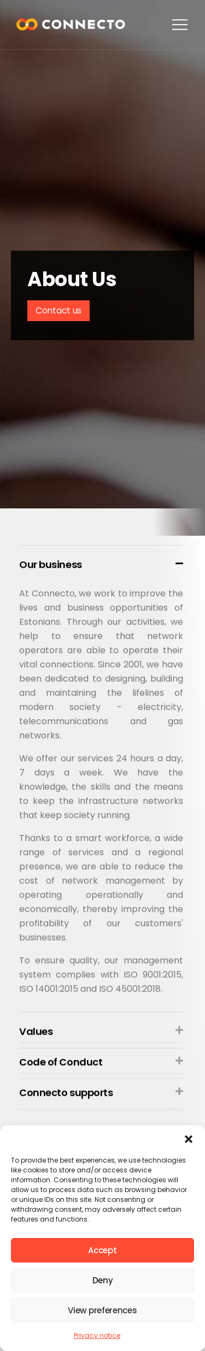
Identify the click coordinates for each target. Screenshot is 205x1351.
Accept (102, 1250)
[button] (188, 1139)
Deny (102, 1280)
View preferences (102, 1310)
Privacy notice (97, 1335)
